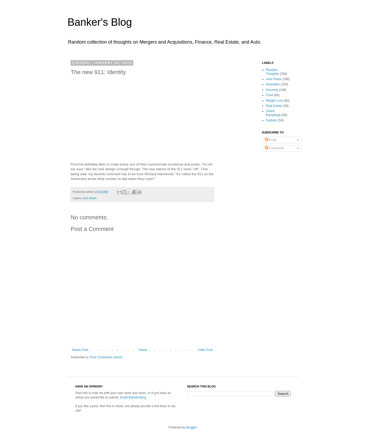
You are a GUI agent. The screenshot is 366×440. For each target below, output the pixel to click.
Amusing (272, 90)
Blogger (191, 427)
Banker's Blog (99, 22)
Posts (271, 140)
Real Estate (274, 106)
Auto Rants (89, 198)
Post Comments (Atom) (106, 357)
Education (273, 84)
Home (143, 350)
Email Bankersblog (133, 397)
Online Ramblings (273, 113)
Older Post (205, 350)
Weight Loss (274, 100)
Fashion (271, 120)
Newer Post (80, 350)
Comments (274, 148)
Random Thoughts (272, 71)
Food (269, 95)
